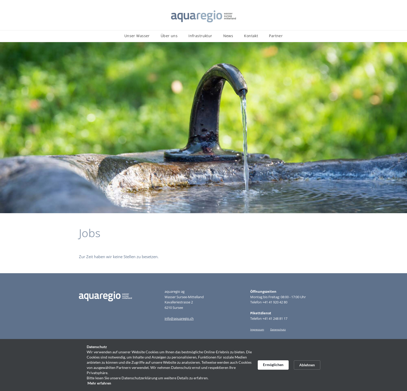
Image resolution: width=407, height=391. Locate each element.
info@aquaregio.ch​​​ (179, 318)
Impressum (257, 329)
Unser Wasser (137, 35)
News (228, 35)
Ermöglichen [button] (273, 364)
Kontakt (251, 35)
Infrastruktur (200, 35)
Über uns (169, 35)
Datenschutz (278, 329)
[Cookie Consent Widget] (203, 365)
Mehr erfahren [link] (99, 383)
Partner (276, 35)
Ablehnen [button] (307, 365)
